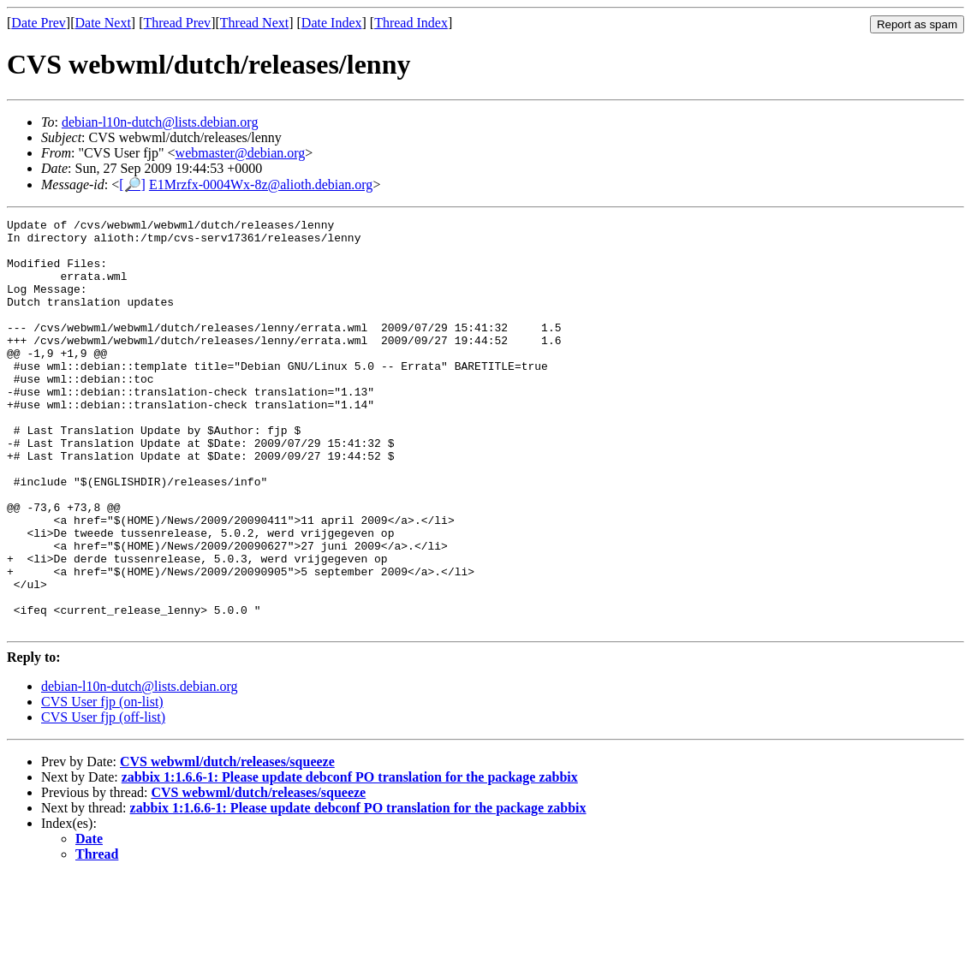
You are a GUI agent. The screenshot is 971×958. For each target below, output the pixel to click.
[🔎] (132, 184)
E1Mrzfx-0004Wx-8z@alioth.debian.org (260, 184)
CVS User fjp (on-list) (102, 784)
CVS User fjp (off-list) (103, 799)
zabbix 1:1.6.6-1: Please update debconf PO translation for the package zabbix (350, 859)
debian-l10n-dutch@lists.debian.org (160, 122)
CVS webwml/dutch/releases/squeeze (227, 843)
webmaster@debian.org (241, 153)
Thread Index (411, 22)
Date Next (103, 22)
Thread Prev (177, 22)
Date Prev (38, 22)
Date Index (331, 22)
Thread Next (254, 22)
